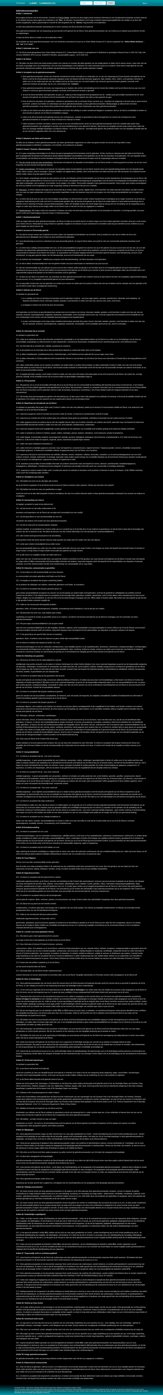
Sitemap (37, 1387)
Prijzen (42, 1387)
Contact (79, 1387)
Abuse (31, 1387)
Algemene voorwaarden (63, 1387)
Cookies (73, 1387)
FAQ (46, 1387)
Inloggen (110, 3)
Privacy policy (52, 1387)
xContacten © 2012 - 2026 (21, 1387)
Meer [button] (144, 3)
